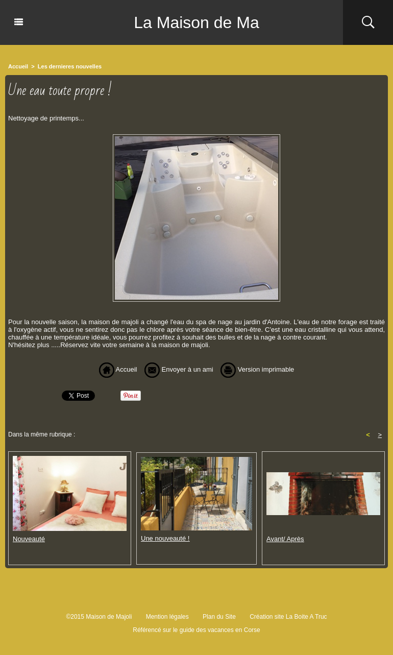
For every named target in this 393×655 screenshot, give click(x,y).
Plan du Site (219, 616)
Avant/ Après (285, 539)
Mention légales (167, 616)
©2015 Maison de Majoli (99, 616)
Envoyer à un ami (178, 369)
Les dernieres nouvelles (70, 66)
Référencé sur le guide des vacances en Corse (196, 630)
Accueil (18, 66)
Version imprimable (257, 369)
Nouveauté (29, 539)
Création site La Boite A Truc (288, 616)
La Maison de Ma (196, 22)
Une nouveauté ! (165, 538)
